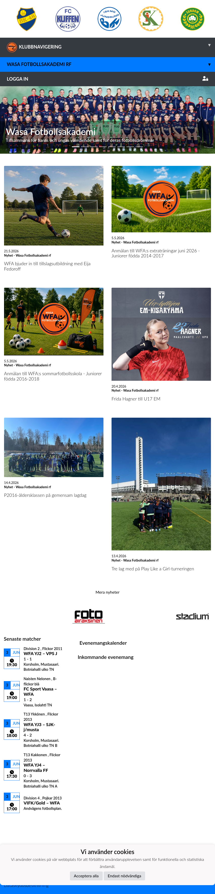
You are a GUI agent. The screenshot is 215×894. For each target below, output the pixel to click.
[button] (16, 119)
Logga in (107, 79)
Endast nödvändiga (124, 875)
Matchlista (16, 821)
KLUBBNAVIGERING (111, 45)
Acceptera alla (86, 875)
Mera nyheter (107, 592)
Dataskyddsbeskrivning (26, 885)
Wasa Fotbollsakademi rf (111, 64)
